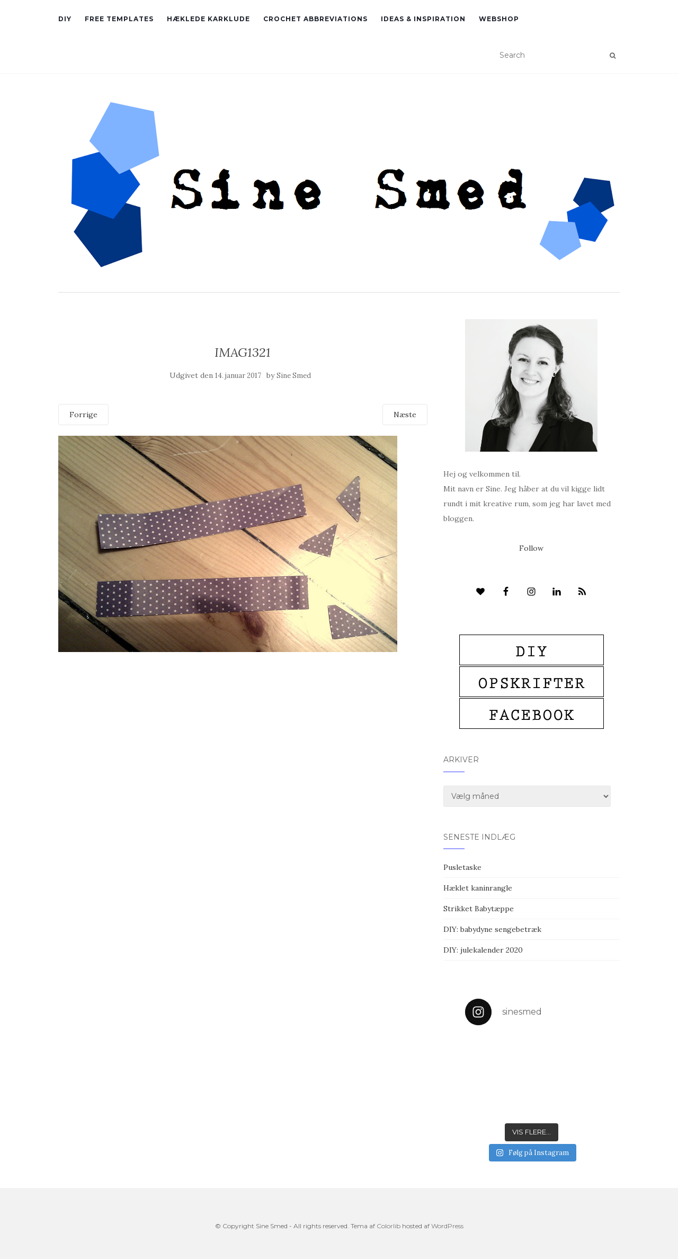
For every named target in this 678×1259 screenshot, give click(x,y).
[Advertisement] (243, 729)
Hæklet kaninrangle (477, 888)
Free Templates (119, 19)
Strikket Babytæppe (478, 908)
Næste (405, 414)
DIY (65, 19)
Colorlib (388, 1226)
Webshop (499, 19)
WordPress (447, 1226)
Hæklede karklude (208, 19)
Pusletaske (462, 867)
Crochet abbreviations (315, 19)
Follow (531, 548)
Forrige (83, 414)
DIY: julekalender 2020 (483, 950)
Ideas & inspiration (423, 19)
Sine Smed (293, 375)
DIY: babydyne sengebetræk (492, 929)
